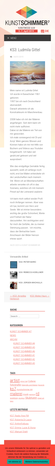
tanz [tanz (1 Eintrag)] (11, 401)
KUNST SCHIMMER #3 (31, 245)
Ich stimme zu (15, 462)
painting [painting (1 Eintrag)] (32, 394)
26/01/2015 (18, 56)
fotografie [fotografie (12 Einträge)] (15, 384)
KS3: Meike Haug (39, 295)
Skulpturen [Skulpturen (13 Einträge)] (31, 397)
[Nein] (51, 455)
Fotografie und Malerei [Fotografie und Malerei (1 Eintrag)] (30, 385)
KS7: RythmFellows (19, 423)
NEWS (13, 335)
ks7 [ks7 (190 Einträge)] (13, 388)
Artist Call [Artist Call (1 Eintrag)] (24, 381)
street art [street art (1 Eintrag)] (41, 398)
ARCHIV (13, 339)
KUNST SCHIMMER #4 (24, 343)
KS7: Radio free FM (19, 415)
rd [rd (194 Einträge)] (37, 393)
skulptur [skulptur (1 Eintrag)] (21, 398)
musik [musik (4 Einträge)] (25, 394)
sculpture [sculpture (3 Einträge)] (14, 398)
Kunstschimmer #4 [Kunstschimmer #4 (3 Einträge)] (24, 389)
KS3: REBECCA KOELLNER (31, 272)
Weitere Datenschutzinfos (36, 462)
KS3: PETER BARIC (27, 262)
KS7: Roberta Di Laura (20, 419)
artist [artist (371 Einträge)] (15, 380)
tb (11, 56)
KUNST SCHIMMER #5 (24, 347)
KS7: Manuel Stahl (19, 431)
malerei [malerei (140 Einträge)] (16, 393)
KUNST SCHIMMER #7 (21, 331)
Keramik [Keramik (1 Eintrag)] (41, 385)
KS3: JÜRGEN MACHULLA (30, 282)
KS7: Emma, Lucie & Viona (22, 427)
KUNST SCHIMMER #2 (24, 359)
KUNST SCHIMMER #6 (24, 351)
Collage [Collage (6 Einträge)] (32, 381)
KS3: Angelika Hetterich (18, 297)
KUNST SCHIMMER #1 (24, 355)
